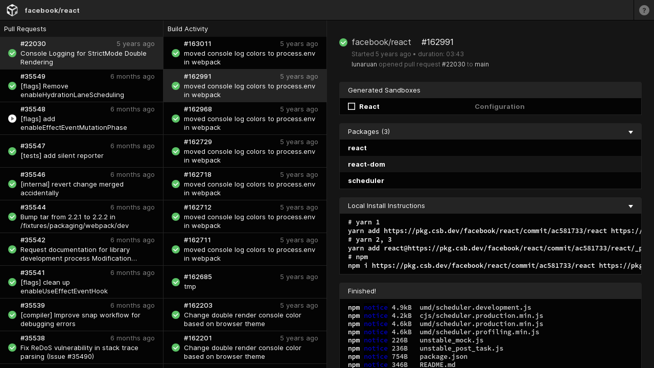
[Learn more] (644, 10)
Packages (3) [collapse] (490, 131)
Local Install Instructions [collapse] (490, 205)
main (482, 64)
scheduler (366, 180)
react (357, 148)
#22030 (453, 64)
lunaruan (364, 64)
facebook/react (52, 10)
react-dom (366, 164)
